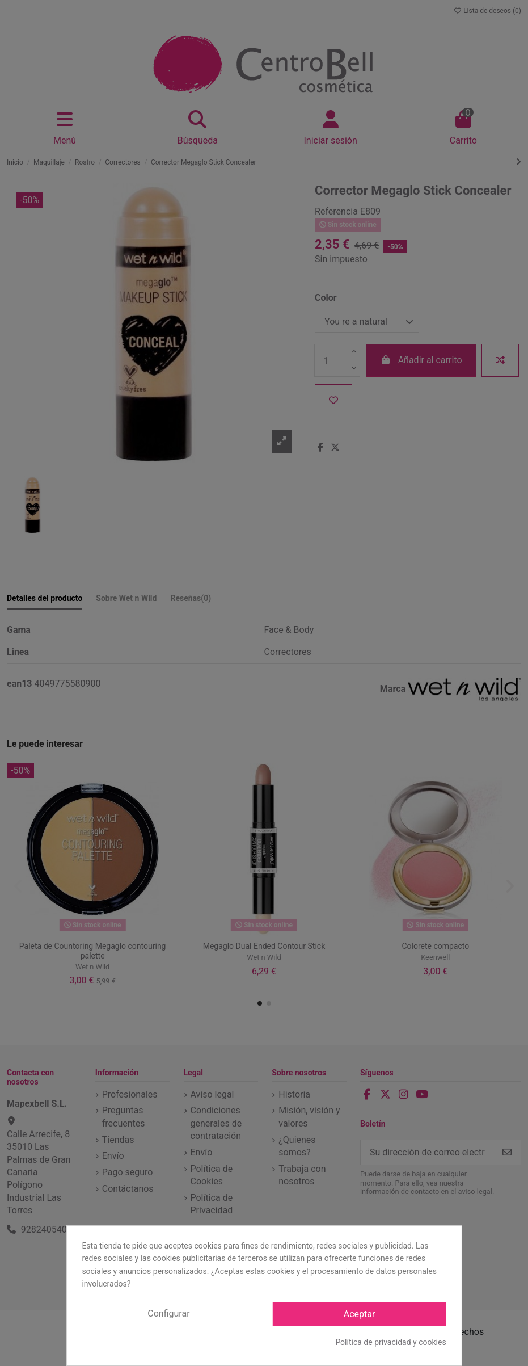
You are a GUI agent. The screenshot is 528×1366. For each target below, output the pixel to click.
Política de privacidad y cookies (390, 1342)
